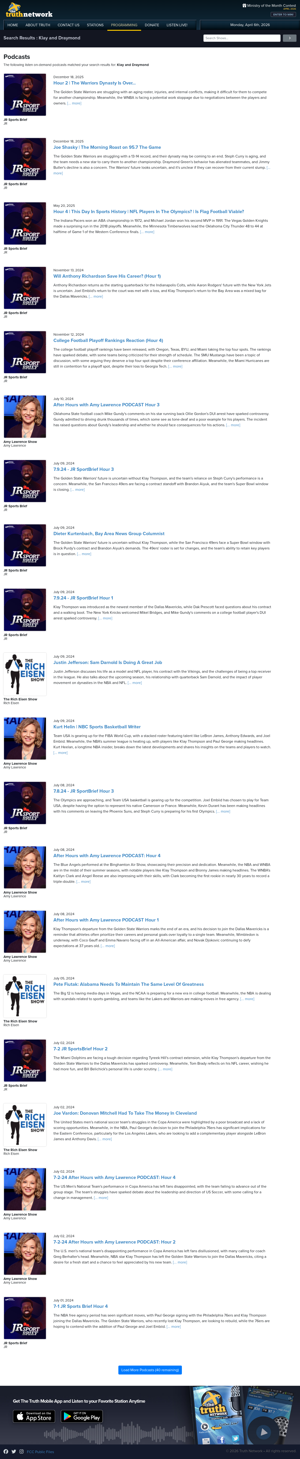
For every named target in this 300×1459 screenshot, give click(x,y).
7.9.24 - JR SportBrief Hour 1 (83, 598)
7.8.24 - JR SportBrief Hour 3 (83, 791)
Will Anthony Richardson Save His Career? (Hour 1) (107, 276)
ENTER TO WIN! (283, 14)
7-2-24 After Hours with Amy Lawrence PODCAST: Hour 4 (114, 1177)
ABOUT (38, 25)
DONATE (152, 25)
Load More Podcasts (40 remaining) (150, 1370)
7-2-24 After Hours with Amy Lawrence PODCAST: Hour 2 (114, 1242)
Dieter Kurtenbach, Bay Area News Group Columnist (109, 534)
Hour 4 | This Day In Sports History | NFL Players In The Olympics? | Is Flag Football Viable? (148, 212)
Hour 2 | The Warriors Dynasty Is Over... (94, 83)
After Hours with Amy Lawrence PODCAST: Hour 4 (107, 856)
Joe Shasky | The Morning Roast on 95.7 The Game (107, 147)
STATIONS (95, 25)
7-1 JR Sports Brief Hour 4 (80, 1306)
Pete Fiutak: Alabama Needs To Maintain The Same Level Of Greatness (128, 984)
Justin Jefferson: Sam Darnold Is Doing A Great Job (107, 662)
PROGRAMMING (124, 25)
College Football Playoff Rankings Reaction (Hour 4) (108, 340)
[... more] (73, 103)
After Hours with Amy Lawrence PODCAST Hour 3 (106, 405)
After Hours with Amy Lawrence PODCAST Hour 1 (106, 920)
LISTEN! (177, 25)
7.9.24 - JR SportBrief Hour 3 (83, 469)
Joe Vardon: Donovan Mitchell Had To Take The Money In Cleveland (125, 1113)
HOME (13, 25)
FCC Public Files (40, 1452)
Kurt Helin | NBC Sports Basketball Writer (97, 727)
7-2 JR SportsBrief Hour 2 (80, 1049)
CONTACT (68, 25)
